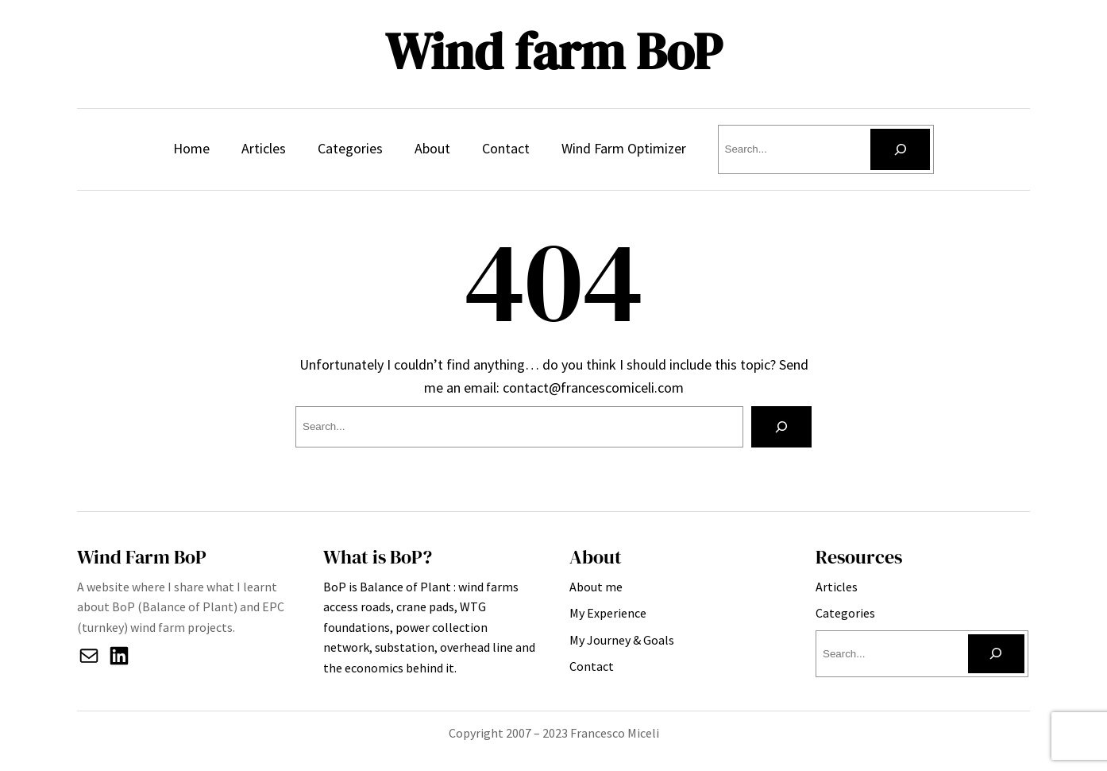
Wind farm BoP (553, 51)
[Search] (900, 149)
